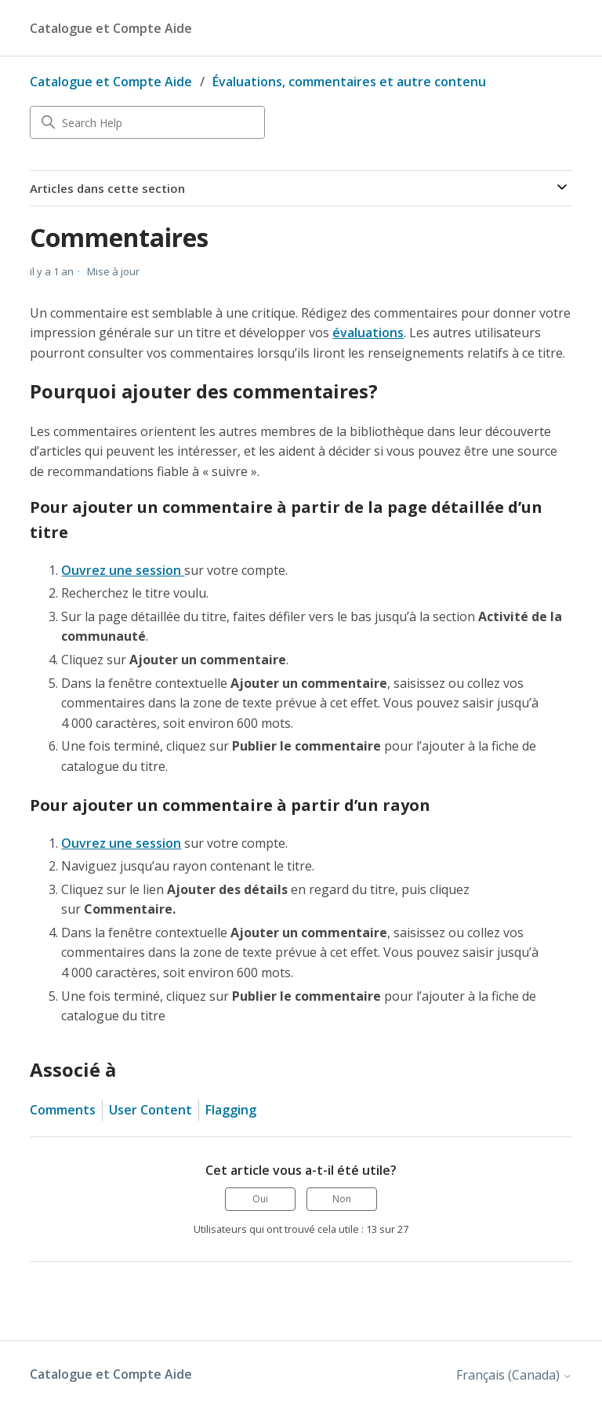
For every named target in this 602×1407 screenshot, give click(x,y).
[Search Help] (147, 122)
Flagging (230, 1109)
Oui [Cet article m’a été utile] (260, 1198)
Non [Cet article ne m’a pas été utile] (341, 1198)
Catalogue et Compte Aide (111, 81)
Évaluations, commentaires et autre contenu (349, 81)
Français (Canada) (514, 1375)
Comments (63, 1109)
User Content (150, 1109)
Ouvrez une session (122, 570)
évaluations (368, 332)
